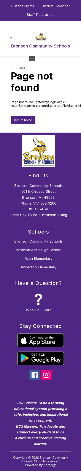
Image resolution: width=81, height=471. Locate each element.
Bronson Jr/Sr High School (38, 250)
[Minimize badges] (32, 58)
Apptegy (50, 465)
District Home (23, 6)
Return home (23, 120)
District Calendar (55, 6)
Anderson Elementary (38, 267)
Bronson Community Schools (38, 241)
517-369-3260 (44, 203)
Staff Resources (41, 14)
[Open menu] (11, 38)
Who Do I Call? (38, 310)
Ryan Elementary (38, 258)
